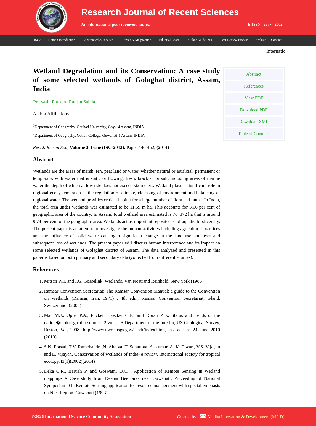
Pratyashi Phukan (49, 101)
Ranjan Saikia (82, 101)
